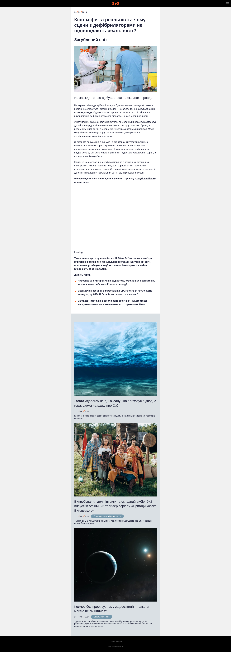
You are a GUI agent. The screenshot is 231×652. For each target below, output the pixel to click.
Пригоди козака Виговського (107, 516)
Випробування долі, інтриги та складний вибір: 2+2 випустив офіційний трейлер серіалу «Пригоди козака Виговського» (115, 506)
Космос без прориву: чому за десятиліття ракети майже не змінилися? (111, 609)
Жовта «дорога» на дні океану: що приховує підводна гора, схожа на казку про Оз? (115, 403)
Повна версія (115, 641)
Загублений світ (90, 39)
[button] (227, 4)
